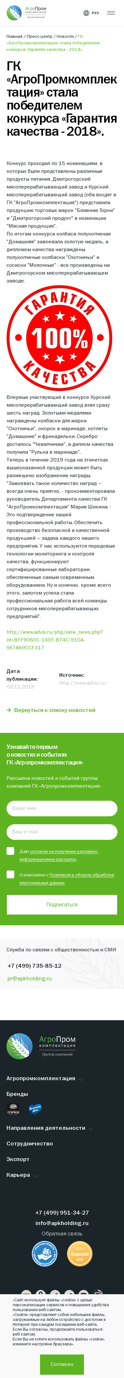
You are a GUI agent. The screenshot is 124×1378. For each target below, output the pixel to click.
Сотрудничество (30, 1144)
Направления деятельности (46, 1128)
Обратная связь (62, 1234)
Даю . (53, 855)
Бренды (17, 1094)
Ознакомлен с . (60, 878)
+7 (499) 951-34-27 (62, 1213)
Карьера (18, 1175)
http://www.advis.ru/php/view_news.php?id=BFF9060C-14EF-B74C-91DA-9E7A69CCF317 (55, 640)
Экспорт (18, 1159)
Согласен (62, 1364)
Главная (15, 36)
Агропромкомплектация (41, 1078)
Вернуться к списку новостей (54, 710)
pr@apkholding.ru (29, 979)
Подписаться (62, 904)
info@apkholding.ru (62, 1223)
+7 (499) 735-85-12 (34, 966)
